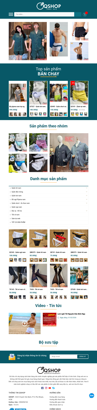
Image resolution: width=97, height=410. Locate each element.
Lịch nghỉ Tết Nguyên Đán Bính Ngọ (71, 314)
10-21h (16, 405)
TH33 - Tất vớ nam (56, 289)
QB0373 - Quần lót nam (79, 252)
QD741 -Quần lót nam (57, 252)
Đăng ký (82, 356)
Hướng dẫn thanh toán (57, 399)
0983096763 (23, 402)
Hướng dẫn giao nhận (57, 402)
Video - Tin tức (48, 305)
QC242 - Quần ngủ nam (17, 252)
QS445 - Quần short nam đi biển (61, 106)
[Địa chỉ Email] (69, 356)
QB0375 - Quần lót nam (38, 252)
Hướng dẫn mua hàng (57, 397)
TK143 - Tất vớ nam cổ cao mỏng (20, 289)
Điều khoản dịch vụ (56, 405)
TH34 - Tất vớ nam (36, 289)
